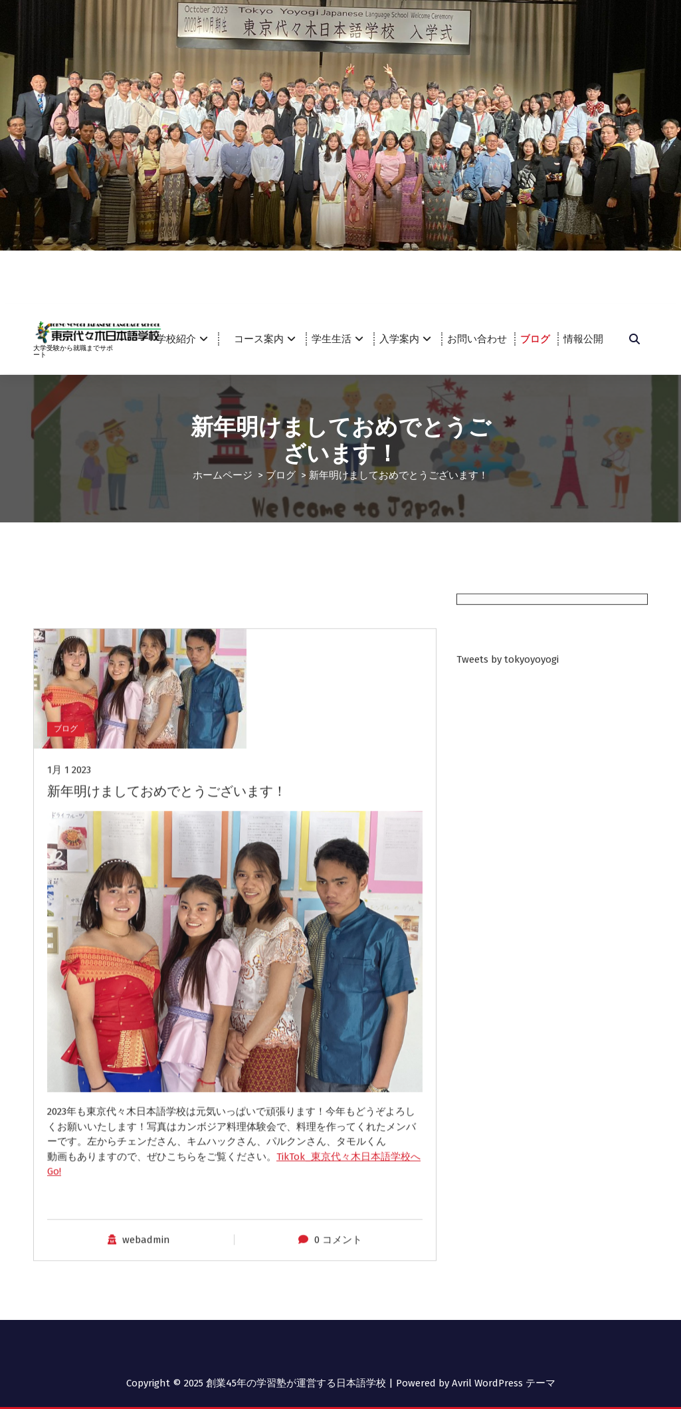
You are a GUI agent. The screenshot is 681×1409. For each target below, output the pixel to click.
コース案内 (264, 339)
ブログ (535, 339)
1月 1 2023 (69, 1053)
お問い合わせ (477, 339)
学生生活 (331, 339)
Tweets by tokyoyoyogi (507, 692)
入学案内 (399, 339)
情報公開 (583, 339)
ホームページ (222, 475)
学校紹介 (176, 339)
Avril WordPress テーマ (503, 1382)
